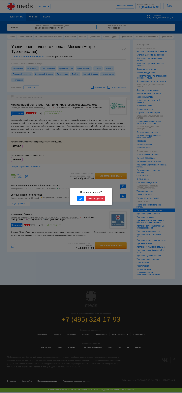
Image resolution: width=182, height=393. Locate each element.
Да (80, 199)
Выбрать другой (95, 199)
